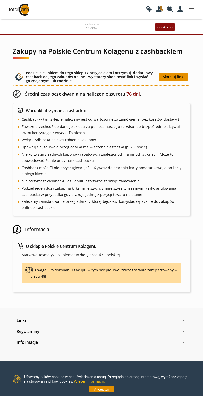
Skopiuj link (173, 76)
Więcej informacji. (89, 381)
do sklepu (165, 27)
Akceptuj (101, 389)
